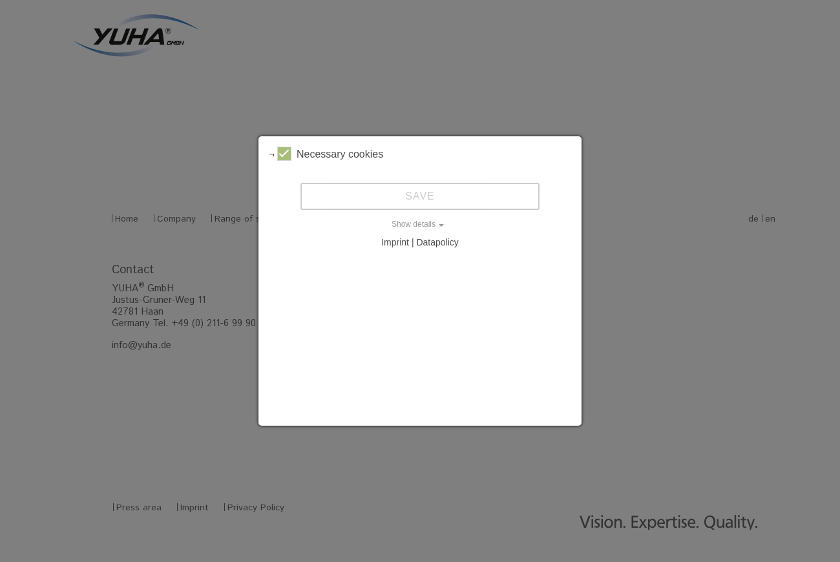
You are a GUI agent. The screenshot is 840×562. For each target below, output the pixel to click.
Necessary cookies (330, 154)
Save (420, 196)
